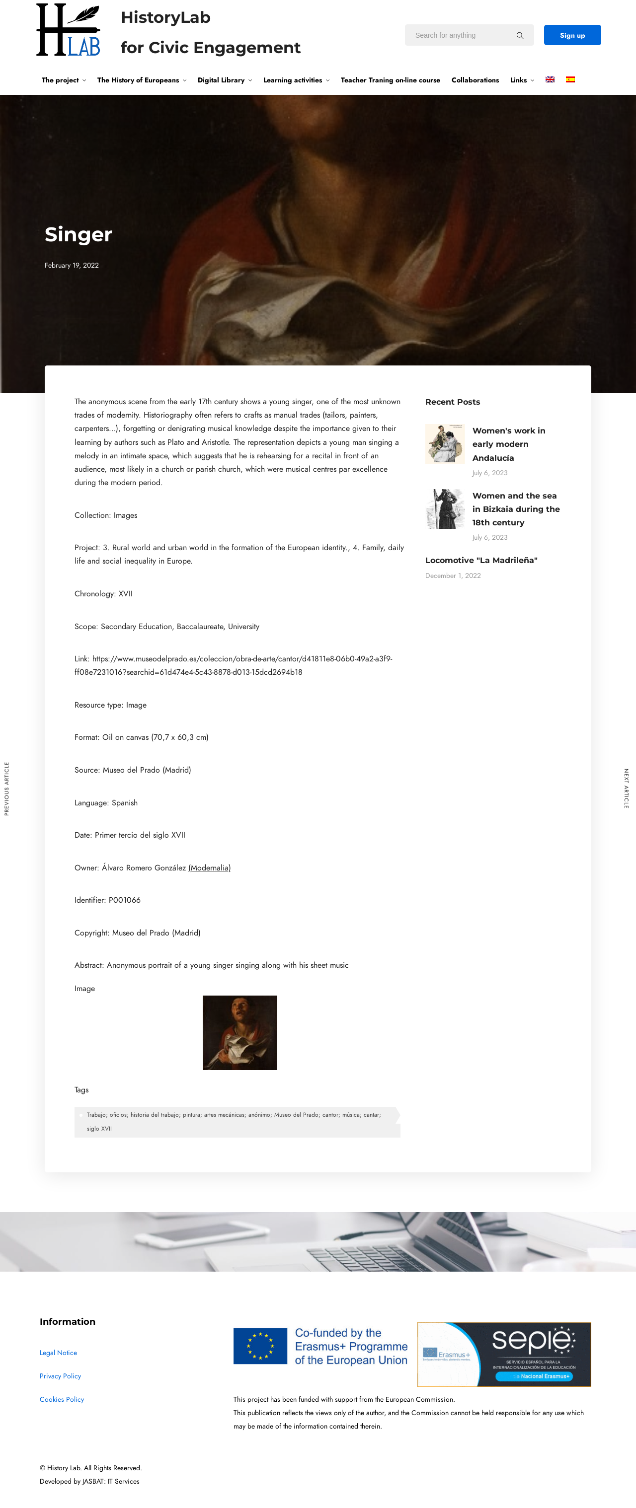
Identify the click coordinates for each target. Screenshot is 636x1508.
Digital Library (221, 80)
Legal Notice (58, 1353)
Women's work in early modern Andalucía (509, 444)
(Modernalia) (209, 867)
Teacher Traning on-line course (390, 80)
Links (518, 80)
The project (60, 80)
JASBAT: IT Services (111, 1481)
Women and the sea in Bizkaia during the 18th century (516, 509)
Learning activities (292, 80)
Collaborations (475, 80)
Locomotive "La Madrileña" (481, 560)
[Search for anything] (520, 35)
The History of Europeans (138, 80)
